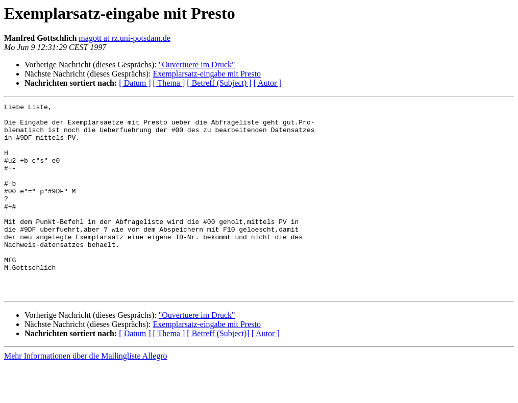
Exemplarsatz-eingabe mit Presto (206, 73)
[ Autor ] (268, 83)
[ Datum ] (135, 83)
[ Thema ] (169, 83)
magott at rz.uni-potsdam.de (124, 38)
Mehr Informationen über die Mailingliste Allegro (85, 394)
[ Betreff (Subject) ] (219, 83)
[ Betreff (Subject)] (218, 371)
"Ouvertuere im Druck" (197, 64)
